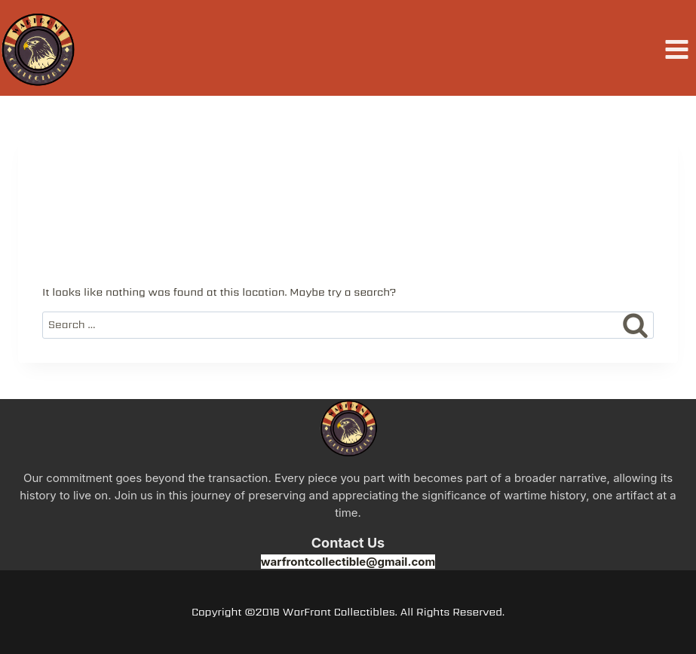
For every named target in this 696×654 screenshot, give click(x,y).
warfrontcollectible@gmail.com (348, 561)
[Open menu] (676, 49)
